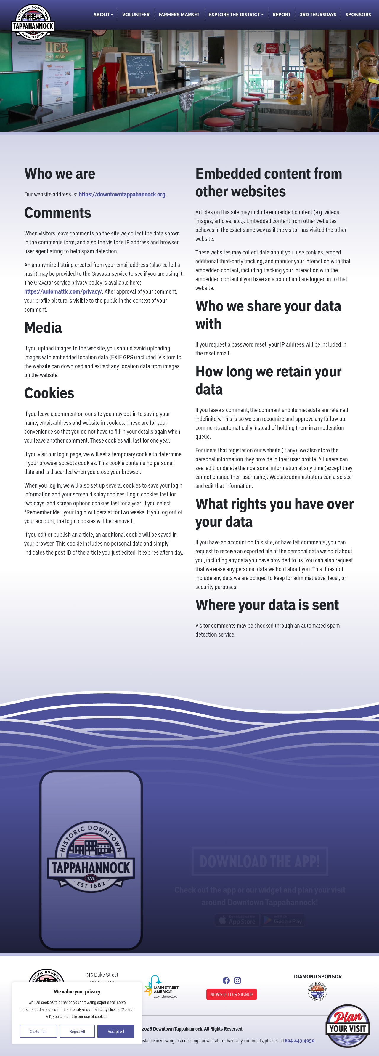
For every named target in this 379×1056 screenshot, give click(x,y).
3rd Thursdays (318, 14)
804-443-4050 (299, 1040)
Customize (38, 1031)
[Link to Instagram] (237, 981)
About (101, 14)
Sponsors (358, 14)
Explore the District (234, 14)
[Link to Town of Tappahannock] (317, 990)
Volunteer (136, 14)
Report (281, 14)
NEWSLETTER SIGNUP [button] (231, 994)
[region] (77, 1013)
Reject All (77, 1031)
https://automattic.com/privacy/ (63, 292)
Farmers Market (179, 14)
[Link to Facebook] (226, 981)
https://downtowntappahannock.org (122, 195)
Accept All (116, 1031)
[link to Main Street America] (161, 986)
